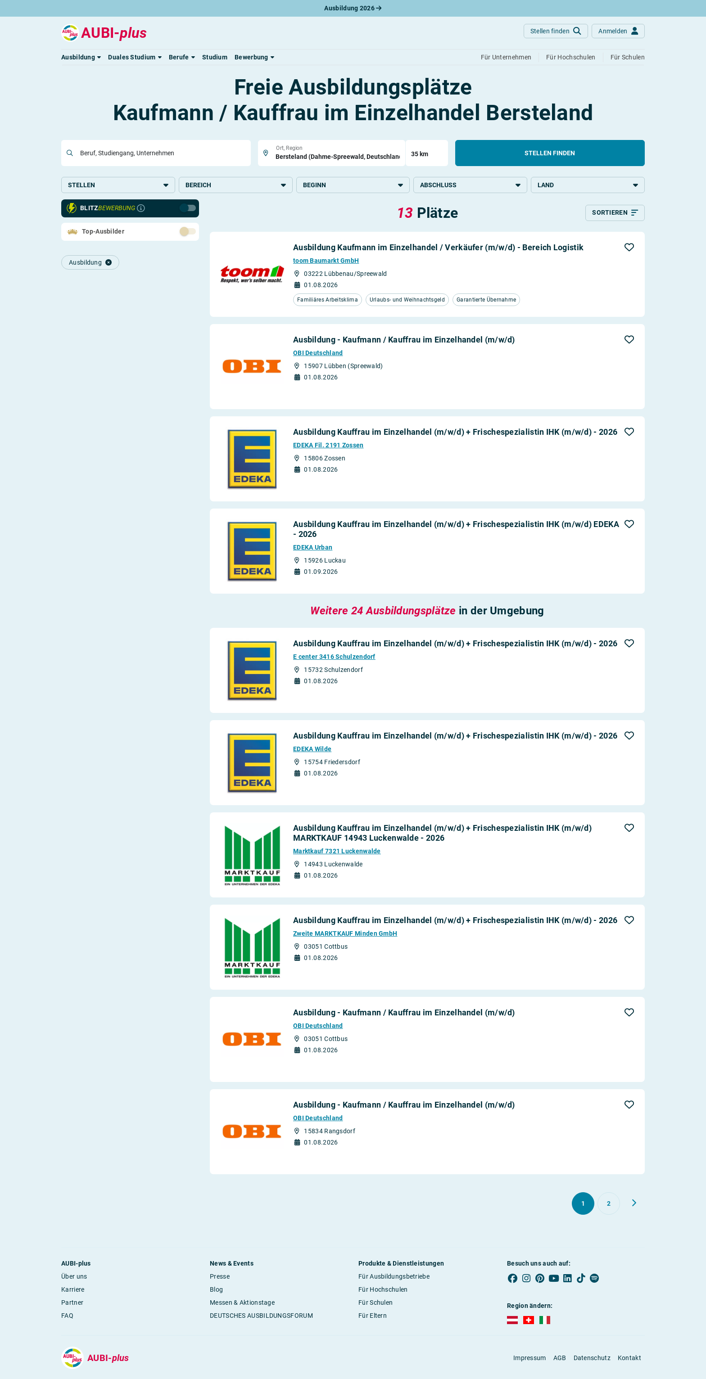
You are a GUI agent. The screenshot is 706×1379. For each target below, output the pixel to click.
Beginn (353, 185)
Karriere (72, 1292)
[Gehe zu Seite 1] (583, 1206)
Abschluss (470, 185)
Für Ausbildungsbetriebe (394, 1279)
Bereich (236, 185)
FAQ (67, 1318)
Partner (72, 1305)
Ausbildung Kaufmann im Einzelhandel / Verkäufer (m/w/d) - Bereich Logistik (438, 250)
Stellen (118, 185)
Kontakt (629, 1360)
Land (588, 185)
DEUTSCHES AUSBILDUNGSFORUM (261, 1318)
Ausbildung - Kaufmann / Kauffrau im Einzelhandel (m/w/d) (404, 342)
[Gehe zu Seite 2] (608, 1206)
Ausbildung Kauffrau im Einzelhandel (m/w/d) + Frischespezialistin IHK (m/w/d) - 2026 (455, 434)
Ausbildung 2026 (352, 8)
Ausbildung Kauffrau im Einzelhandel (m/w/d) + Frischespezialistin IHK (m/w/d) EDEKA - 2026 (456, 531)
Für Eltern (372, 1318)
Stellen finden (550, 153)
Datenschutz (592, 1360)
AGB (559, 1360)
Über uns (74, 1279)
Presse (220, 1279)
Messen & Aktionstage (242, 1305)
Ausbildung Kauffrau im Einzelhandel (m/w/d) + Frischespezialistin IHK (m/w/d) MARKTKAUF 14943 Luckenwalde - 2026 (442, 835)
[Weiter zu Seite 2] (634, 1206)
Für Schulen (375, 1305)
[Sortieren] (615, 215)
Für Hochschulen (383, 1292)
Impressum (529, 1360)
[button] (81, 57)
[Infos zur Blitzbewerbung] (141, 211)
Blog (216, 1292)
